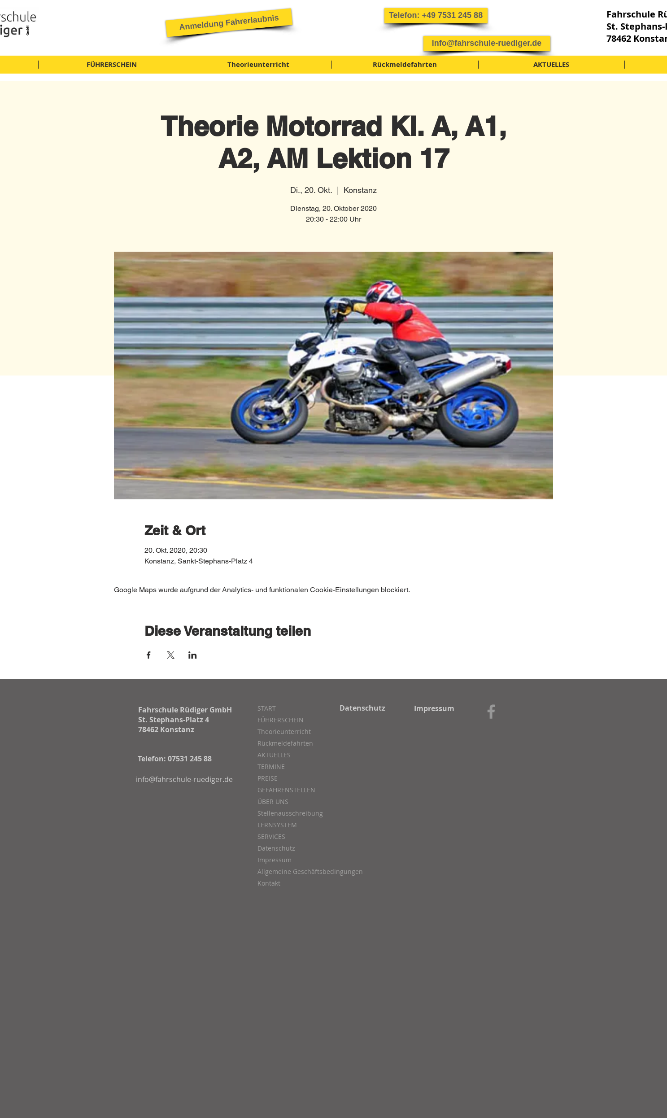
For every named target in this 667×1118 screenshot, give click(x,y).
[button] (436, 15)
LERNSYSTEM (277, 825)
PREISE (267, 778)
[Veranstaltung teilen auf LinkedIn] (192, 655)
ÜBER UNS (272, 801)
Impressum (274, 860)
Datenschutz (276, 848)
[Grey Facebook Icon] (491, 711)
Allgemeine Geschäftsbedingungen (305, 871)
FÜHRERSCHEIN (280, 720)
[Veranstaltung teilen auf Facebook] (148, 655)
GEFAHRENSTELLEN (286, 790)
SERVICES (271, 836)
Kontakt (268, 883)
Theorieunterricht (284, 731)
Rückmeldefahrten (285, 743)
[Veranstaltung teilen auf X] (170, 655)
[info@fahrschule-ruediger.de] (486, 43)
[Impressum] (434, 708)
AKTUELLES (274, 755)
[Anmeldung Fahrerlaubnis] (228, 22)
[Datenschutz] (362, 708)
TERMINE (271, 766)
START (266, 708)
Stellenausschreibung (290, 813)
